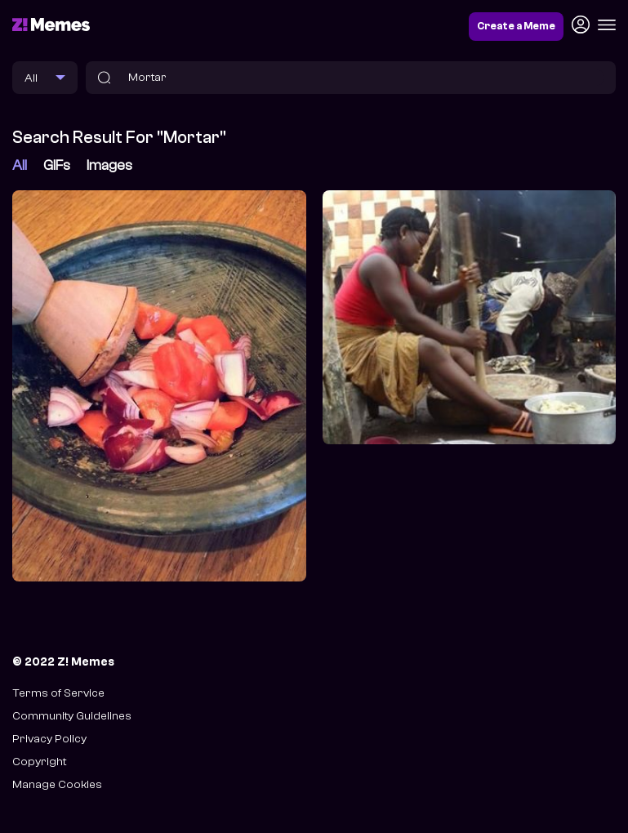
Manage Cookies (57, 784)
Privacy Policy (49, 739)
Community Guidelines (71, 716)
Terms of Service (58, 693)
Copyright (39, 761)
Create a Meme (516, 26)
